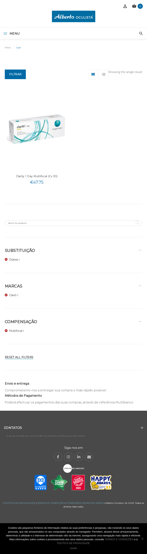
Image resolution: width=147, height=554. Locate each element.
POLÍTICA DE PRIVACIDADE (19, 503)
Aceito (73, 548)
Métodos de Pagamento (23, 395)
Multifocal (15, 331)
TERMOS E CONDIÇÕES (51, 503)
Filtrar (15, 74)
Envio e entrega (17, 383)
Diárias (13, 259)
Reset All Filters (19, 357)
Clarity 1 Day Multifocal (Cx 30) (37, 176)
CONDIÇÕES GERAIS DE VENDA (85, 503)
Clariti (12, 295)
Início (8, 47)
